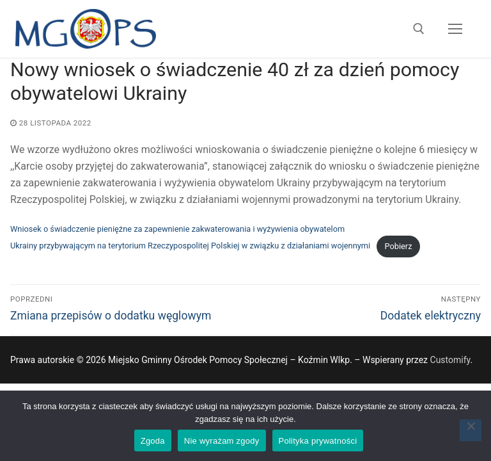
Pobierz (398, 246)
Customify (450, 360)
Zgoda (153, 441)
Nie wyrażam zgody (222, 441)
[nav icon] (455, 28)
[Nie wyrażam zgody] (470, 430)
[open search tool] (419, 29)
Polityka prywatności (318, 441)
